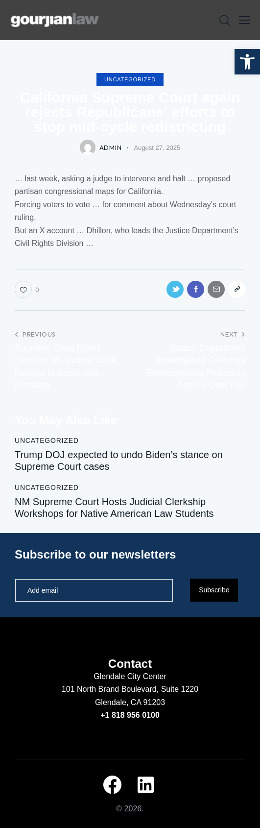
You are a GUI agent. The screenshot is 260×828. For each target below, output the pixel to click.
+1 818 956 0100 (130, 715)
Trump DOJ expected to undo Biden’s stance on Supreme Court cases (119, 460)
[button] (247, 61)
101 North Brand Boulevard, (111, 689)
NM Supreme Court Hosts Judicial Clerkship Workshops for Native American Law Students (114, 507)
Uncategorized (130, 79)
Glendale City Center (130, 676)
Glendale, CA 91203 (130, 702)
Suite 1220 (180, 689)
